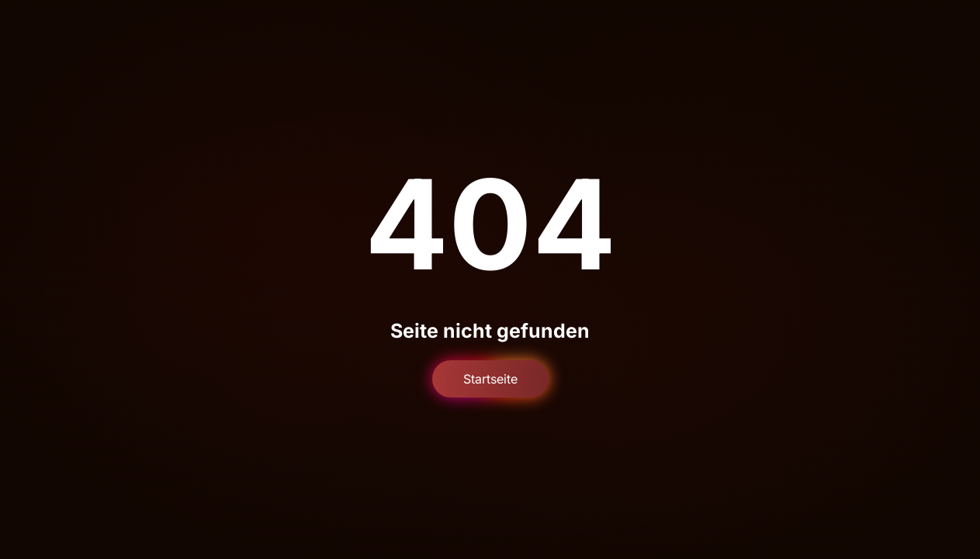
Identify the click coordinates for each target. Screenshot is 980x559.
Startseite (490, 379)
